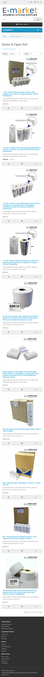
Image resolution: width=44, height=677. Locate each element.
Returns (4, 636)
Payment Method (7, 624)
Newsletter (5, 663)
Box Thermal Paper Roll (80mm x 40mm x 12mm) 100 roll (22, 484)
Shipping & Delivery (7, 629)
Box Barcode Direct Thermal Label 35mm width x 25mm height (22, 430)
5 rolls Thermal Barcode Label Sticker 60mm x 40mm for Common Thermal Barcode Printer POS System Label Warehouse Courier (21, 318)
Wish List (4, 661)
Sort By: (5, 54)
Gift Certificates (6, 647)
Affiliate (4, 649)
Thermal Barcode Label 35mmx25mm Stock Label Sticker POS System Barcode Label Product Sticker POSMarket (20, 592)
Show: (26, 54)
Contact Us (5, 634)
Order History (6, 659)
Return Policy (5, 626)
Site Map (4, 639)
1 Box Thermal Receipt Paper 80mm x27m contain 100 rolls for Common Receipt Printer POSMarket (21, 94)
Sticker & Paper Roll (15, 36)
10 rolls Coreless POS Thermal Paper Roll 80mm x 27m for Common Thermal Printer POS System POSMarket (22, 149)
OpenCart (12, 670)
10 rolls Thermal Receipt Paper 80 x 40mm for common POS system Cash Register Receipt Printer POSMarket (21, 262)
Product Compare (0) (9, 49)
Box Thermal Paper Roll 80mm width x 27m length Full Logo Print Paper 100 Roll (19, 537)
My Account (5, 657)
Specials (4, 651)
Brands (4, 644)
